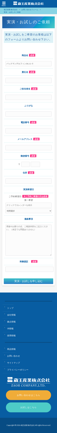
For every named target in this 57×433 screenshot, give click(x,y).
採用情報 (11, 335)
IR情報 (10, 328)
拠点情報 (11, 321)
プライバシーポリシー (17, 369)
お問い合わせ (13, 356)
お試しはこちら (28, 407)
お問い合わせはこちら (28, 395)
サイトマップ (13, 362)
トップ (10, 308)
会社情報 (11, 314)
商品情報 (11, 349)
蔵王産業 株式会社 (10, 9)
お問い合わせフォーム (29, 9)
